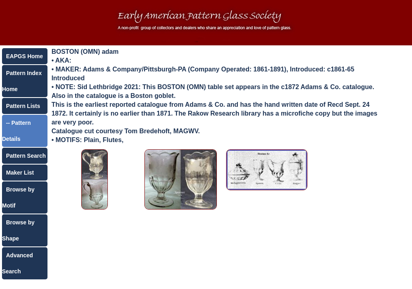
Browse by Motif (18, 197)
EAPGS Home (24, 56)
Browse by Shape (18, 230)
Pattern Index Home (22, 81)
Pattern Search (26, 156)
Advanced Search (17, 263)
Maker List (20, 172)
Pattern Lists (23, 106)
